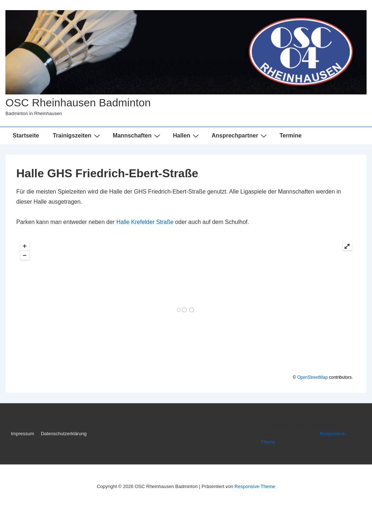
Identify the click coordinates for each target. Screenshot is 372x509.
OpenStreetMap (312, 377)
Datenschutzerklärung (63, 433)
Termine (290, 135)
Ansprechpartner (240, 136)
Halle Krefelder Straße (145, 222)
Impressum (22, 433)
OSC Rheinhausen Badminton (78, 103)
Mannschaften (137, 136)
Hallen (187, 136)
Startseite (26, 135)
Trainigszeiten (77, 136)
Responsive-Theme (255, 486)
